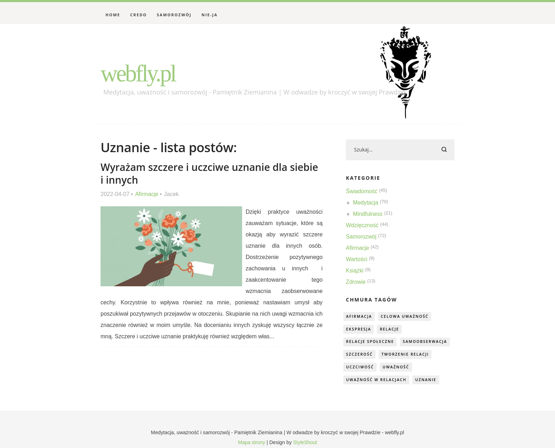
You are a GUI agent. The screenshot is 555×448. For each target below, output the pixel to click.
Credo (138, 14)
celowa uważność (407, 316)
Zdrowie (356, 282)
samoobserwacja (428, 342)
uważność (398, 367)
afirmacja (359, 316)
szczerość (360, 354)
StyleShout (305, 443)
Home (112, 14)
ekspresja (359, 329)
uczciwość (360, 367)
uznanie (429, 380)
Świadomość (362, 192)
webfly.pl (141, 73)
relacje (392, 329)
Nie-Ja (209, 14)
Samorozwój (174, 14)
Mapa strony (251, 443)
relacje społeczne (371, 342)
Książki (355, 271)
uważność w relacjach (377, 380)
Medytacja (366, 203)
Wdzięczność (362, 226)
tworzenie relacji (408, 354)
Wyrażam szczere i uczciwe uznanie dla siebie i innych (196, 173)
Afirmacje (147, 194)
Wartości (357, 260)
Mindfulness (368, 214)
